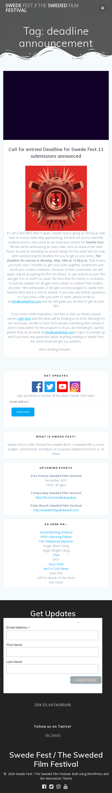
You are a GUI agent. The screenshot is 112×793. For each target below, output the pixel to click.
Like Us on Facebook (53, 704)
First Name (14, 645)
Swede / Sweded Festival (42, 8)
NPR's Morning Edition (56, 537)
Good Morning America (56, 532)
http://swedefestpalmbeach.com (56, 510)
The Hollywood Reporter (56, 541)
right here (24, 318)
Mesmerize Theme (59, 778)
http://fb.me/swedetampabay (56, 497)
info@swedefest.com (26, 301)
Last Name (14, 662)
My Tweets (53, 735)
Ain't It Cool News (56, 569)
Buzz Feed (56, 564)
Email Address (18, 627)
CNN (56, 555)
